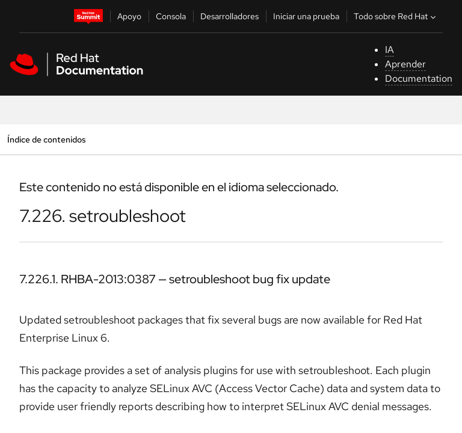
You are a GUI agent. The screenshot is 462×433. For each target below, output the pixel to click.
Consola (171, 16)
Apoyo (129, 16)
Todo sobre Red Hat (396, 16)
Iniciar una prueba (306, 16)
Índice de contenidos (46, 139)
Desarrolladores (229, 16)
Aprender (405, 64)
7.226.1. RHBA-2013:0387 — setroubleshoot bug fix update (174, 279)
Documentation (418, 78)
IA (389, 49)
